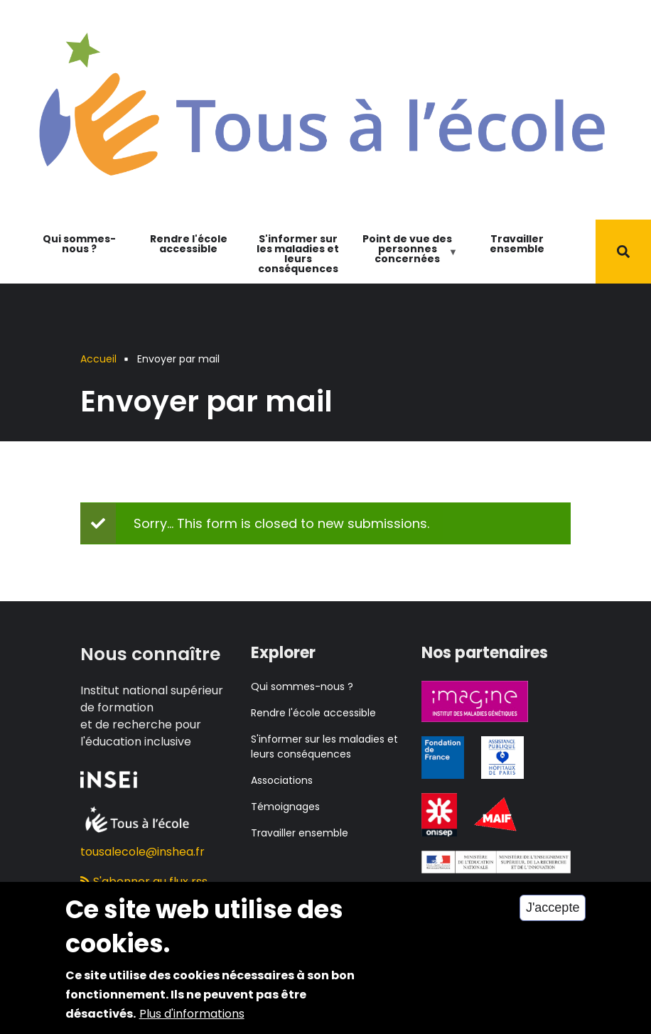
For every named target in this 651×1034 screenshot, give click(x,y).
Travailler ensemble (517, 244)
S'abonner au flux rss (144, 881)
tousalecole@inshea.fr (142, 852)
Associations (282, 780)
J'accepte (552, 919)
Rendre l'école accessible (188, 244)
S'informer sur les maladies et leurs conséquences (298, 254)
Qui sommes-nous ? (79, 244)
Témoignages (285, 806)
